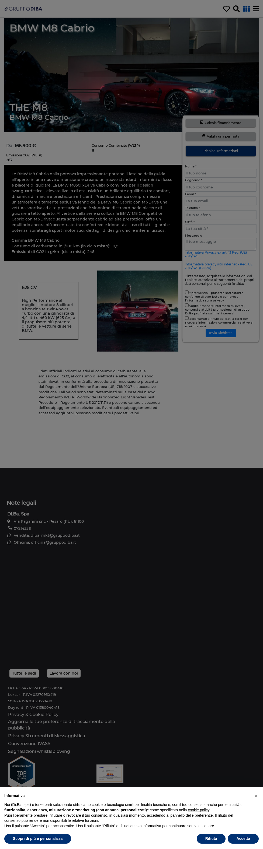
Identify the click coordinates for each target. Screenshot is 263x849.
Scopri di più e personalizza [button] (38, 838)
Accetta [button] (243, 838)
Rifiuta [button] (211, 838)
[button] (256, 795)
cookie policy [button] (198, 810)
